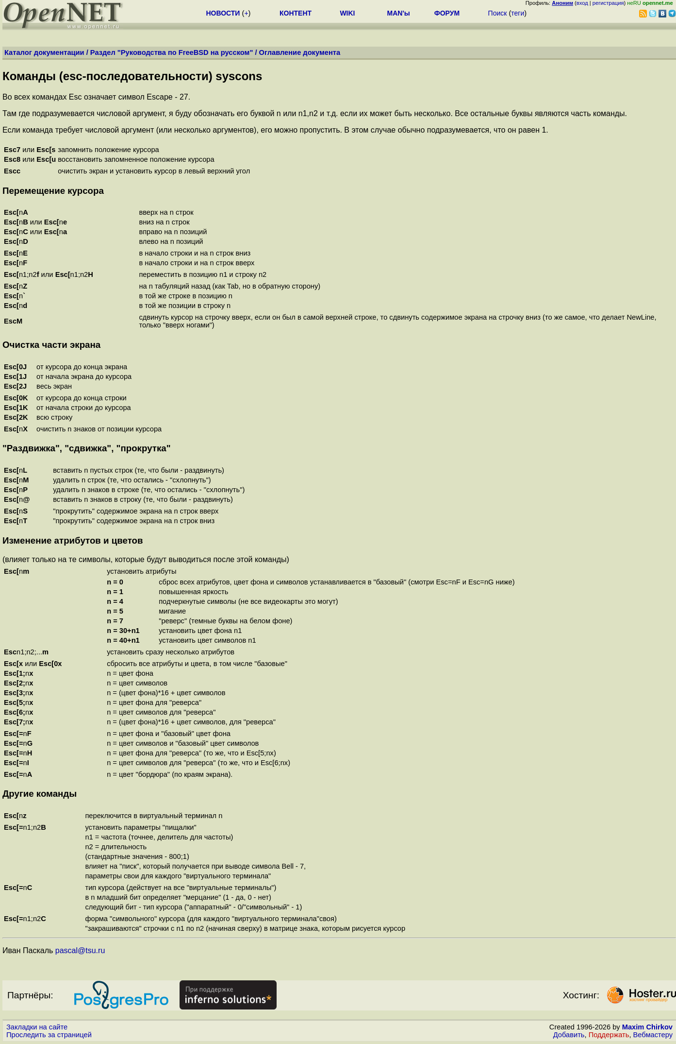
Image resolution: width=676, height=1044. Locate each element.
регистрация (608, 3)
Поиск (497, 13)
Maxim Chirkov (647, 1027)
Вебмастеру (653, 1035)
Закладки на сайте (36, 1027)
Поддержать (609, 1035)
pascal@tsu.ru (80, 950)
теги (517, 13)
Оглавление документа (300, 52)
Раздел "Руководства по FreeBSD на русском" (171, 52)
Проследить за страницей (49, 1035)
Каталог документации (44, 52)
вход (582, 3)
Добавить (569, 1035)
